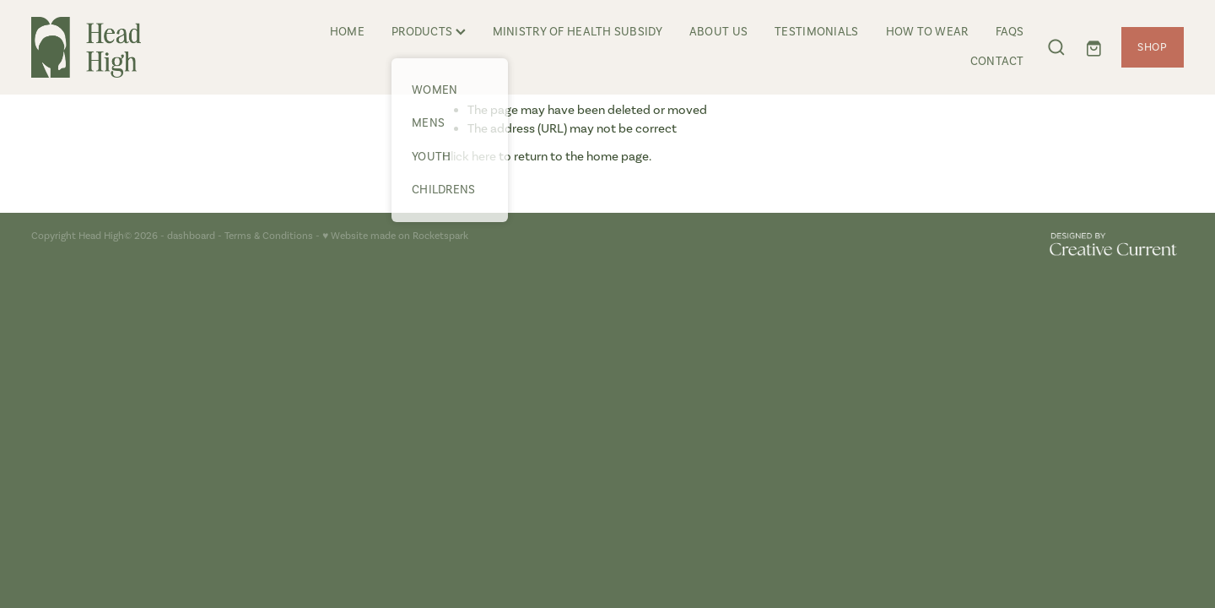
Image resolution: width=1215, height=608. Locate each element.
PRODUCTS (429, 31)
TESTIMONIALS (816, 31)
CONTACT (997, 61)
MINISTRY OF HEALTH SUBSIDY (577, 31)
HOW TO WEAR (927, 31)
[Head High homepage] (146, 47)
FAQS (1010, 31)
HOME (347, 31)
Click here (469, 156)
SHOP (1152, 47)
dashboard (191, 236)
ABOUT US (718, 31)
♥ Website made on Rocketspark (395, 236)
